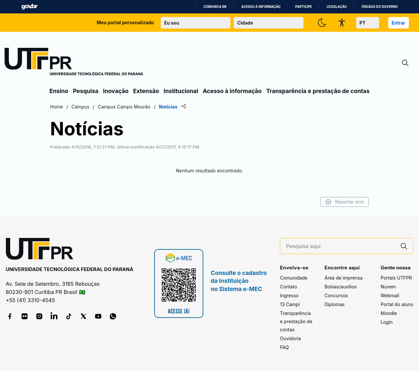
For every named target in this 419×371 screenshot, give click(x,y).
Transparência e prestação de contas (318, 91)
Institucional (181, 91)
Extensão (146, 91)
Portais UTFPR (396, 278)
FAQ (284, 347)
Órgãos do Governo (380, 7)
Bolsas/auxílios (340, 286)
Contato (288, 286)
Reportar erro (344, 202)
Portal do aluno (397, 304)
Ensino (58, 91)
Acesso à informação (261, 7)
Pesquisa (86, 91)
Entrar (398, 23)
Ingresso (289, 295)
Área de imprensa (343, 278)
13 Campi (290, 304)
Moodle (389, 313)
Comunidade (293, 278)
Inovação (116, 91)
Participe (303, 7)
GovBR (29, 7)
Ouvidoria (290, 338)
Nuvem (388, 286)
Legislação (337, 7)
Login (387, 322)
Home (56, 106)
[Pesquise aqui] (340, 246)
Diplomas (334, 304)
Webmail (390, 295)
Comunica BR (215, 7)
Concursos (336, 295)
